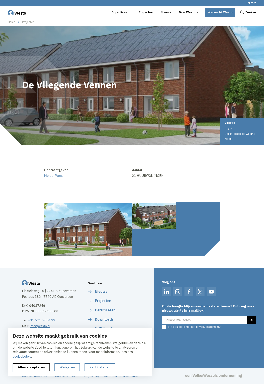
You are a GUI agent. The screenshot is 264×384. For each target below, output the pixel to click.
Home (11, 22)
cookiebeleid (22, 356)
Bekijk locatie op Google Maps (240, 136)
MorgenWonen (54, 178)
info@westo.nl (40, 326)
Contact (251, 3)
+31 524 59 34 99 (41, 320)
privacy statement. (208, 327)
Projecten (28, 22)
